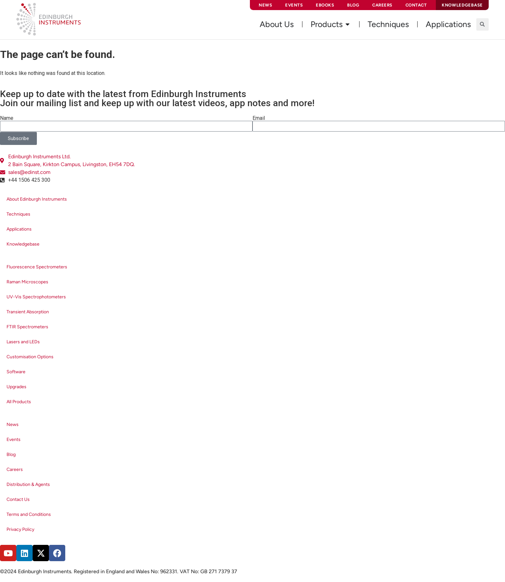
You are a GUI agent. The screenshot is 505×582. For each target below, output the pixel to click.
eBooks (325, 5)
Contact (416, 5)
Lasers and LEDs (23, 342)
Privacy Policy (20, 529)
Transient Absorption (28, 312)
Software (16, 372)
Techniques (18, 214)
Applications (19, 229)
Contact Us (18, 499)
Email (258, 118)
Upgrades (16, 387)
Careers (382, 5)
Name (6, 118)
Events (294, 5)
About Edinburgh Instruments (37, 199)
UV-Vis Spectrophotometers (36, 297)
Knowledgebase (23, 244)
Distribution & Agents (28, 484)
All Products (19, 402)
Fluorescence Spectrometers (37, 267)
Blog (353, 5)
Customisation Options (30, 357)
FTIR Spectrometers (27, 327)
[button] (482, 24)
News (265, 5)
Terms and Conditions (29, 514)
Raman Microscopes (27, 282)
